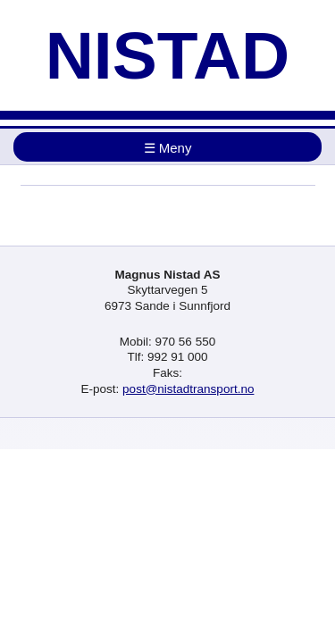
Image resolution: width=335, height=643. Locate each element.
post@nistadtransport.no (188, 389)
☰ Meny (168, 147)
